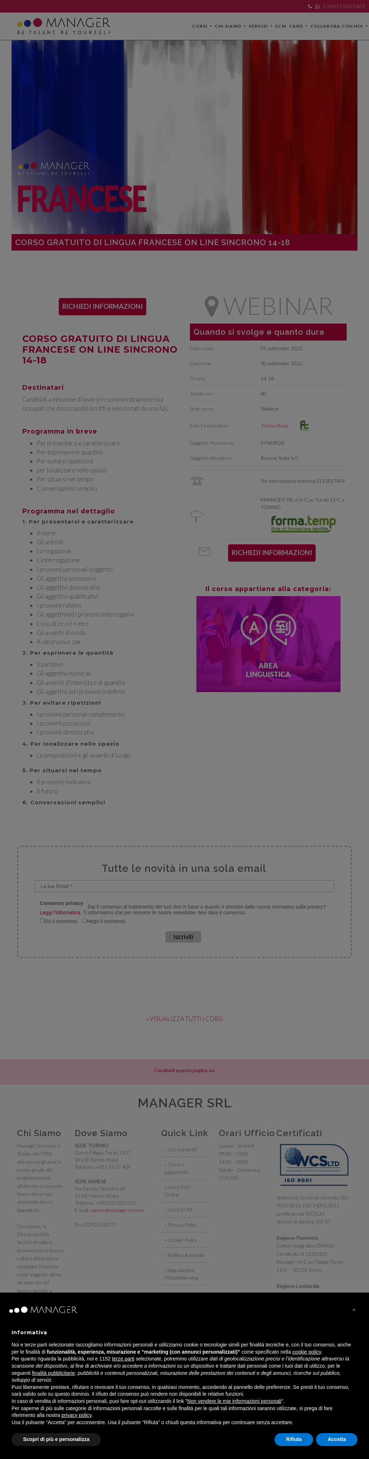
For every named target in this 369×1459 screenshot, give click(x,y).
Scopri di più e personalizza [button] (56, 1439)
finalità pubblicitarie (53, 1373)
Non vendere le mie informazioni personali (234, 1401)
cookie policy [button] (307, 1352)
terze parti (123, 1359)
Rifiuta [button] (294, 1439)
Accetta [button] (337, 1439)
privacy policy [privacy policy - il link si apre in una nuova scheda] (77, 1415)
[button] (354, 1310)
